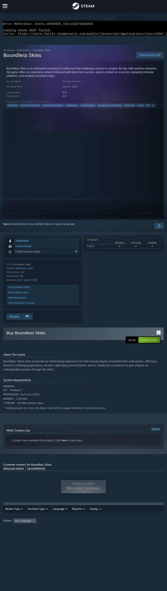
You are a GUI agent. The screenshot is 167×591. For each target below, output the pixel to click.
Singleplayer (72, 108)
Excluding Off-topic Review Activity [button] (62, 526)
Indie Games (24, 52)
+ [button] (153, 108)
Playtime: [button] (92, 526)
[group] (83, 528)
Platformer (130, 108)
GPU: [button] (47, 531)
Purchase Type (36, 513)
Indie (30, 270)
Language (58, 513)
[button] (149, 342)
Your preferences (36, 470)
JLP (64, 94)
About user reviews (13, 470)
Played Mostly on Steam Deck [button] (120, 526)
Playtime (98, 513)
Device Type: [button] (64, 531)
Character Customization (110, 108)
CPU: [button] (34, 531)
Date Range (79, 513)
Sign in (6, 226)
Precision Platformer (30, 108)
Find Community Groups (21, 305)
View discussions (17, 300)
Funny (141, 108)
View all (155, 431)
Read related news (18, 294)
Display (115, 513)
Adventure (13, 108)
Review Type (12, 513)
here (64, 442)
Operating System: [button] (14, 531)
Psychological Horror (53, 108)
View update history (19, 289)
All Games (8, 52)
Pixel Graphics (88, 108)
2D (148, 108)
